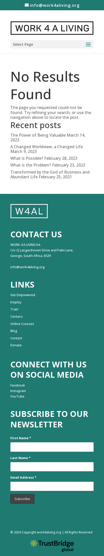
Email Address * (23, 477)
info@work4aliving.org (27, 267)
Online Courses (22, 323)
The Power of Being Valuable (38, 135)
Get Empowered (22, 295)
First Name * (20, 438)
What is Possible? (26, 158)
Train (14, 309)
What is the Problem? (30, 165)
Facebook (17, 385)
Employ (15, 302)
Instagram (18, 390)
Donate (16, 345)
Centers (16, 316)
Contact (16, 338)
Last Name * (20, 458)
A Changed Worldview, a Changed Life (46, 146)
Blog (13, 330)
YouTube (17, 396)
